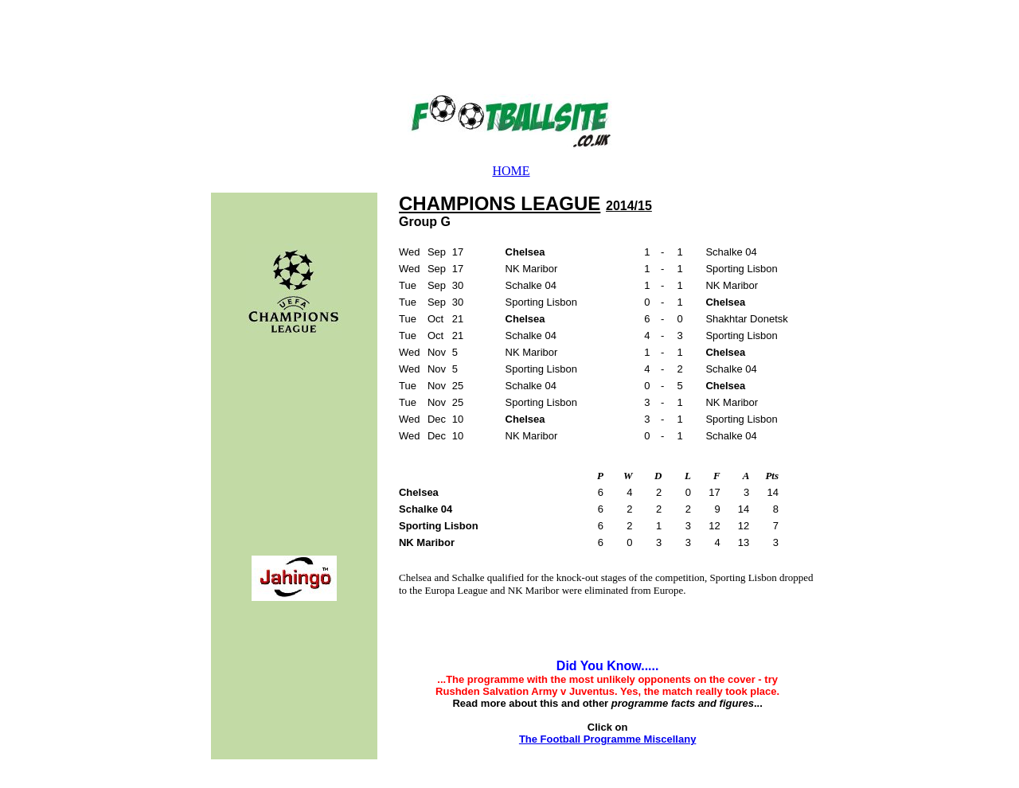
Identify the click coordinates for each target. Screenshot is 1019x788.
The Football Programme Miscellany (608, 739)
